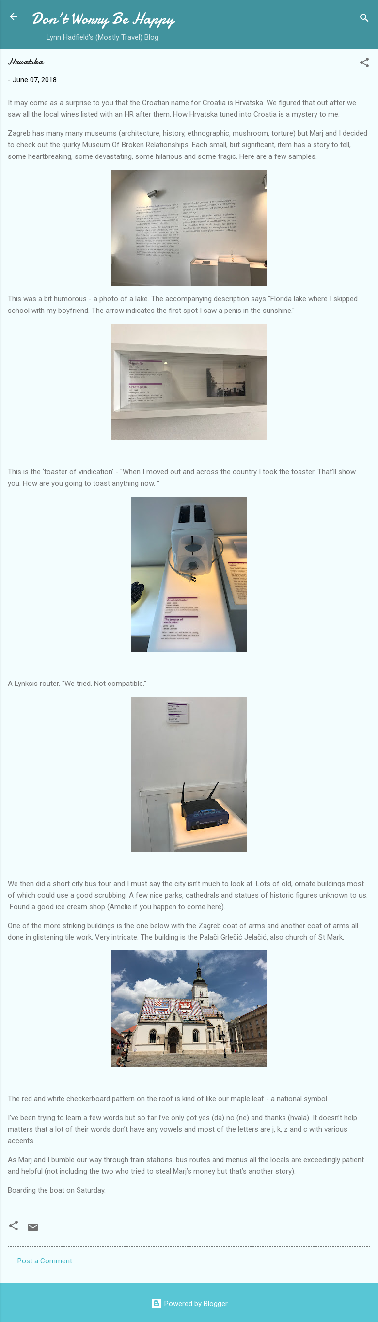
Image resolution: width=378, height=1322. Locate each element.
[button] (364, 64)
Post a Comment (44, 1261)
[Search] (364, 19)
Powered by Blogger (189, 1303)
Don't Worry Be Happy (102, 19)
